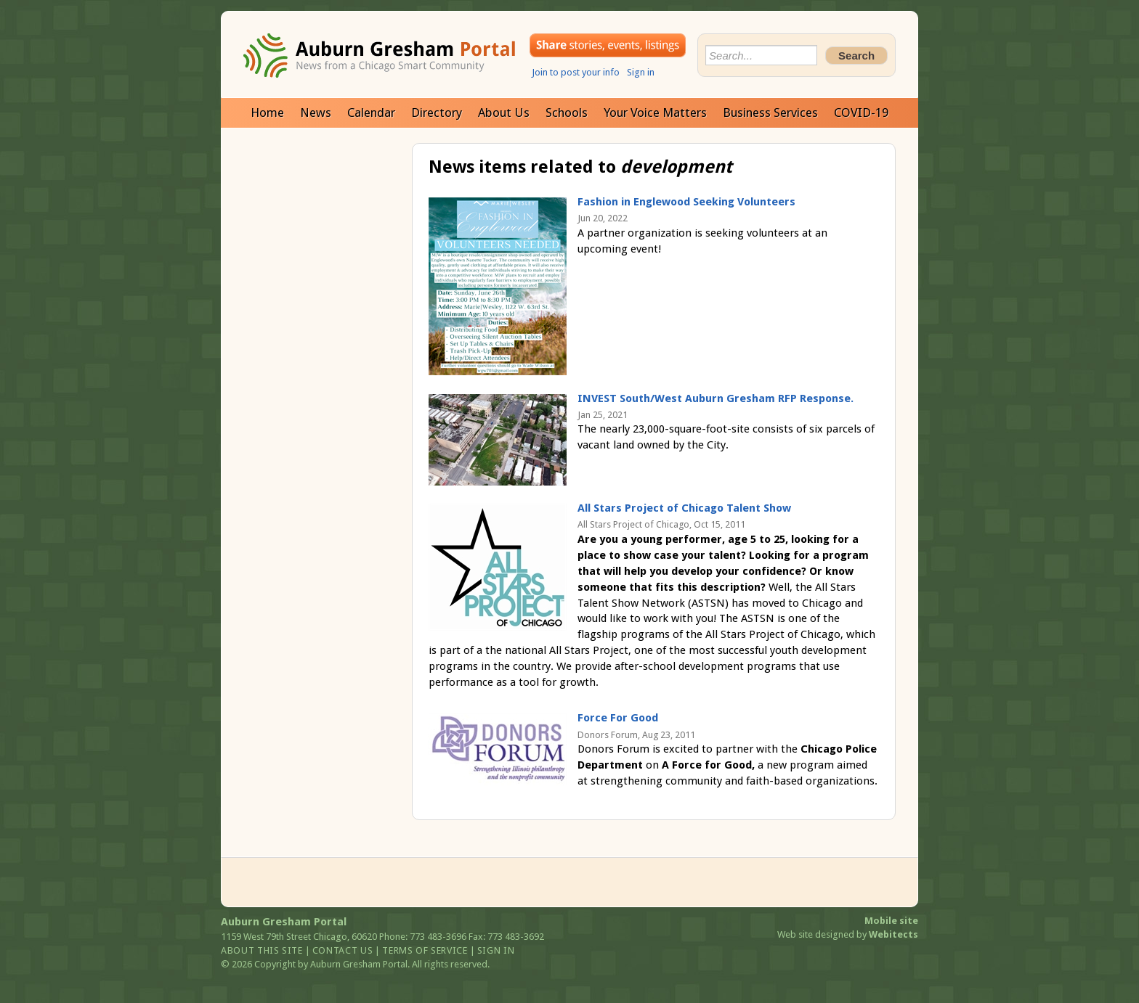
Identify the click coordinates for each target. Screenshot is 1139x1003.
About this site (262, 950)
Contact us (342, 950)
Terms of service (424, 950)
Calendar (371, 112)
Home (267, 112)
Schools (567, 112)
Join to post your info (576, 72)
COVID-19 (861, 112)
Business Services (770, 112)
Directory (436, 112)
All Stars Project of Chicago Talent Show (684, 508)
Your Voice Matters (655, 112)
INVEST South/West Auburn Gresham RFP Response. (715, 398)
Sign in (640, 72)
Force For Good (617, 717)
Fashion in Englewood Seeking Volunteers (686, 201)
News (315, 112)
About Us (504, 112)
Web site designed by (847, 934)
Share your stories (608, 45)
